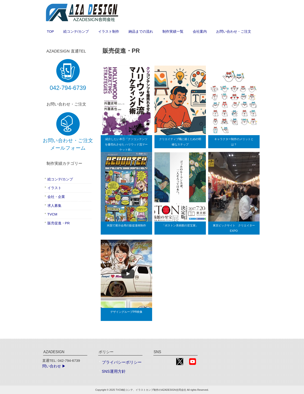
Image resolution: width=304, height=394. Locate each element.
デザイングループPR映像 (126, 311)
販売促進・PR (58, 223)
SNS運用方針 (114, 371)
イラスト (54, 188)
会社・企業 (56, 197)
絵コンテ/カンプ (60, 179)
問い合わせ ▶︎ (54, 366)
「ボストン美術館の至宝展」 (180, 225)
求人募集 (54, 206)
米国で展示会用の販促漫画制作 (126, 225)
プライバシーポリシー (122, 362)
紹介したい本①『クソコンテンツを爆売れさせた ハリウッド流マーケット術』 (126, 144)
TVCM (52, 214)
